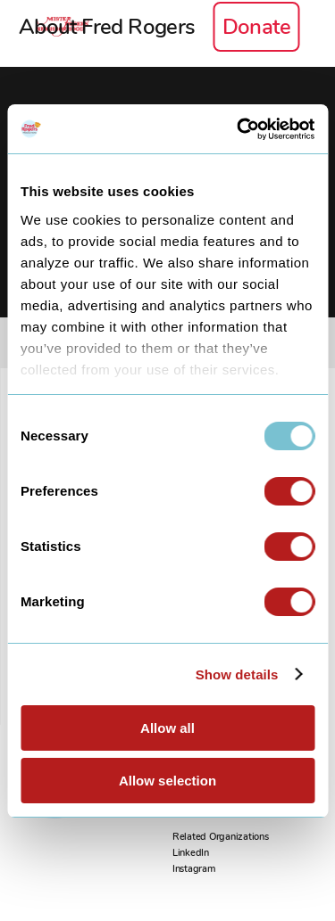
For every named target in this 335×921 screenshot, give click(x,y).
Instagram (193, 869)
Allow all (167, 728)
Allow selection (167, 780)
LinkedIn (190, 852)
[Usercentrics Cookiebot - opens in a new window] (238, 129)
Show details (237, 674)
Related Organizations (220, 836)
